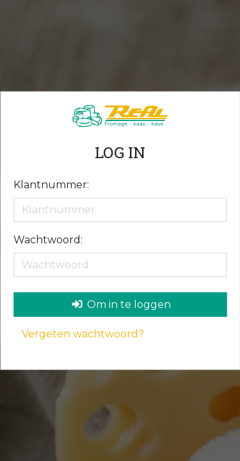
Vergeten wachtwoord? (83, 333)
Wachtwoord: (48, 239)
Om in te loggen (121, 304)
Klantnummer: (51, 184)
